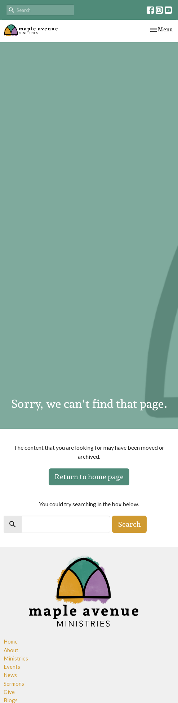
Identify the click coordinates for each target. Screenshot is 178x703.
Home (11, 641)
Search (129, 524)
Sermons (14, 683)
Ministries (16, 658)
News (10, 675)
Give (9, 692)
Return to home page (89, 476)
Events (12, 666)
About (11, 650)
